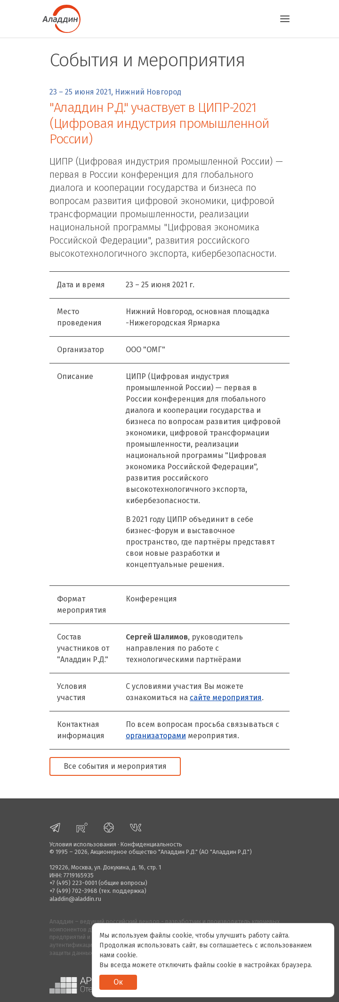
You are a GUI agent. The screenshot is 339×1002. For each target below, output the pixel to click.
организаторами (156, 735)
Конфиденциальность (151, 844)
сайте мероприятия (226, 697)
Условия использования (82, 844)
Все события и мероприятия (115, 766)
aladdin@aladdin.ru (75, 898)
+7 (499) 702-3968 (73, 890)
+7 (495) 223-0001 (73, 882)
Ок (118, 982)
